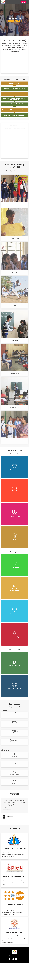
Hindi (23, 2)
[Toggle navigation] (27, 2)
